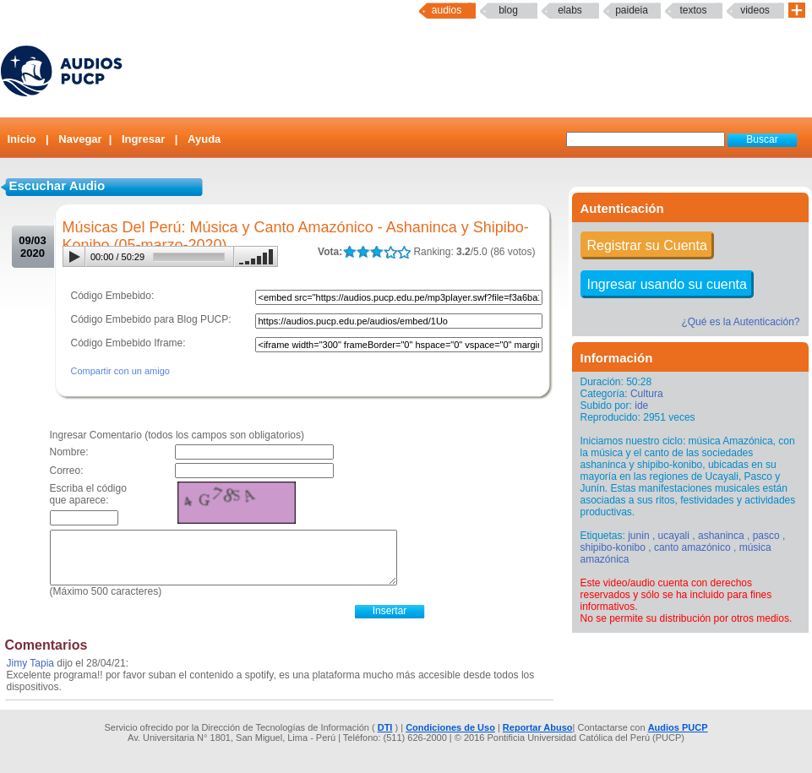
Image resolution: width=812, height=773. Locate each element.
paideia (631, 10)
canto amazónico (692, 547)
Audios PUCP (678, 727)
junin (638, 536)
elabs (570, 10)
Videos (755, 10)
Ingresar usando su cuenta (667, 284)
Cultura (646, 394)
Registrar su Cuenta (647, 245)
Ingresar (143, 139)
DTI (385, 727)
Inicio (22, 139)
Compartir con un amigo (120, 371)
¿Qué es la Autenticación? (740, 322)
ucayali (673, 536)
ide (641, 405)
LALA (349, 252)
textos (692, 10)
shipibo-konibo (613, 547)
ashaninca (721, 536)
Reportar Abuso (538, 727)
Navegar (79, 139)
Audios (446, 10)
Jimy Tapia (30, 663)
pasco (766, 536)
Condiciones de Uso (450, 727)
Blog (508, 10)
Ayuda (204, 139)
